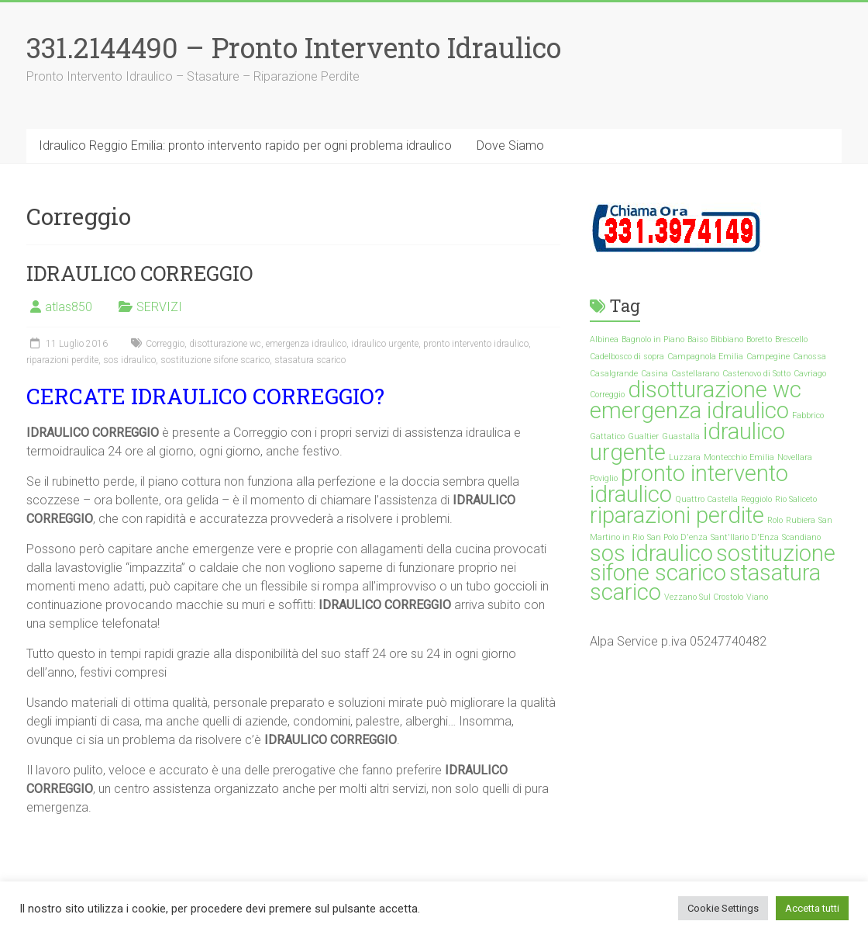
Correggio (165, 343)
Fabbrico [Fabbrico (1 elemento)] (808, 415)
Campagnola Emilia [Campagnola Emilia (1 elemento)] (705, 356)
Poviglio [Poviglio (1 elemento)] (604, 478)
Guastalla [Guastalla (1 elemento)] (681, 436)
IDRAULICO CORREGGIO (139, 273)
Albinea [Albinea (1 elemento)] (604, 339)
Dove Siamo (510, 145)
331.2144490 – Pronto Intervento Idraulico (293, 47)
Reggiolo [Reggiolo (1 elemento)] (756, 499)
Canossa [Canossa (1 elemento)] (809, 356)
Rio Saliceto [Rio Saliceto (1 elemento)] (796, 499)
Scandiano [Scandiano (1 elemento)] (801, 537)
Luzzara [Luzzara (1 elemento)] (685, 457)
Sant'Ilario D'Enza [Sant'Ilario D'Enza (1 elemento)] (745, 537)
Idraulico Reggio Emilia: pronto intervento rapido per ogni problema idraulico (245, 145)
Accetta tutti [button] (812, 908)
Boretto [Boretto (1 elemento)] (759, 339)
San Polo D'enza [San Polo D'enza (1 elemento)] (677, 537)
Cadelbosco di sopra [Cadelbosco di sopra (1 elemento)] (627, 356)
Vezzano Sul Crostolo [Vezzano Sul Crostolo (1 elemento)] (703, 597)
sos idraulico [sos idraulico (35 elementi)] (651, 553)
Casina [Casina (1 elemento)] (654, 374)
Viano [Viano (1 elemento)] (757, 597)
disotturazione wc (225, 343)
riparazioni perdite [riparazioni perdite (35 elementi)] (677, 515)
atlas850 (68, 307)
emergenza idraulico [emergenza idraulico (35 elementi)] (689, 410)
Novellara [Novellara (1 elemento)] (794, 457)
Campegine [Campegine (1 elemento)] (768, 356)
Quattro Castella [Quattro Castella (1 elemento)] (706, 499)
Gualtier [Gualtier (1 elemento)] (643, 436)
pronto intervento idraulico (476, 343)
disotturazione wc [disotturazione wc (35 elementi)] (714, 389)
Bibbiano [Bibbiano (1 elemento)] (727, 339)
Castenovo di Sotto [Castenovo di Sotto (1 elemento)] (756, 374)
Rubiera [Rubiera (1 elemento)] (800, 520)
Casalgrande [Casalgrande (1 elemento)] (614, 374)
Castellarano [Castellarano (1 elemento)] (695, 374)
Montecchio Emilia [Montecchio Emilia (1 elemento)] (739, 457)
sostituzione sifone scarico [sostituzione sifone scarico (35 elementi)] (712, 563)
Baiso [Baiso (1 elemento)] (697, 339)
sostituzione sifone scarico (215, 360)
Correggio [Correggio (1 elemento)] (607, 395)
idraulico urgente (384, 343)
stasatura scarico (310, 360)
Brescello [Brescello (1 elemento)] (791, 339)
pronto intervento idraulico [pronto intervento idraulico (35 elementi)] (689, 483)
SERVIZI (159, 307)
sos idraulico (129, 360)
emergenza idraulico (306, 343)
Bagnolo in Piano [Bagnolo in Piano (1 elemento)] (653, 339)
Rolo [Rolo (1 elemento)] (775, 520)
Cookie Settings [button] (723, 908)
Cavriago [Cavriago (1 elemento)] (810, 374)
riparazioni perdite (62, 360)
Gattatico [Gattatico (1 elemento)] (607, 436)
